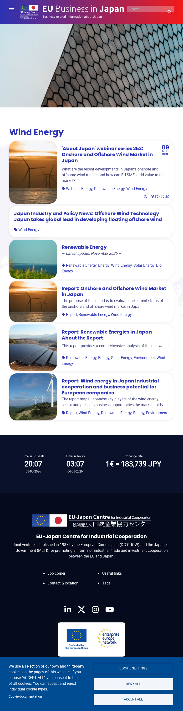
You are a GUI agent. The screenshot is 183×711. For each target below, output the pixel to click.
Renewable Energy (109, 188)
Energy (86, 188)
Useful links (112, 573)
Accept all (133, 699)
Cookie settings (133, 668)
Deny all (133, 684)
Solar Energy (143, 265)
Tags (106, 583)
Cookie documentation (25, 696)
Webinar (73, 188)
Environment (144, 357)
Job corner (56, 573)
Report (71, 314)
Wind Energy (136, 188)
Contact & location (62, 583)
